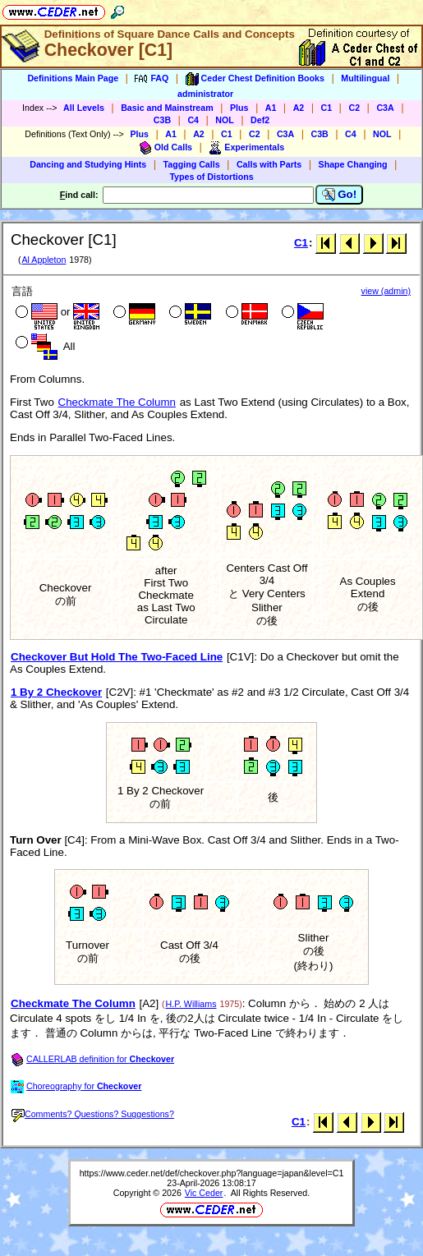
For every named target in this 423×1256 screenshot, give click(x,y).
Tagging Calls (191, 164)
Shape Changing (353, 164)
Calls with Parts (269, 164)
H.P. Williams (191, 1004)
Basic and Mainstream (167, 108)
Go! (339, 194)
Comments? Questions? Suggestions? (92, 1114)
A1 (271, 108)
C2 (354, 108)
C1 (327, 108)
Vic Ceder (204, 1193)
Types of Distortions (211, 177)
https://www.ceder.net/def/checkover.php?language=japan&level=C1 (212, 1173)
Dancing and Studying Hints (88, 164)
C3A (384, 108)
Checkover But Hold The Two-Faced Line (117, 657)
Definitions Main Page (72, 78)
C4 (193, 120)
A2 (299, 108)
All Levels (83, 108)
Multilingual (365, 78)
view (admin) (386, 291)
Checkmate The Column (117, 402)
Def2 (260, 120)
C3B (162, 120)
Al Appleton (43, 260)
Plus (239, 108)
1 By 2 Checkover (56, 692)
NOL (224, 120)
